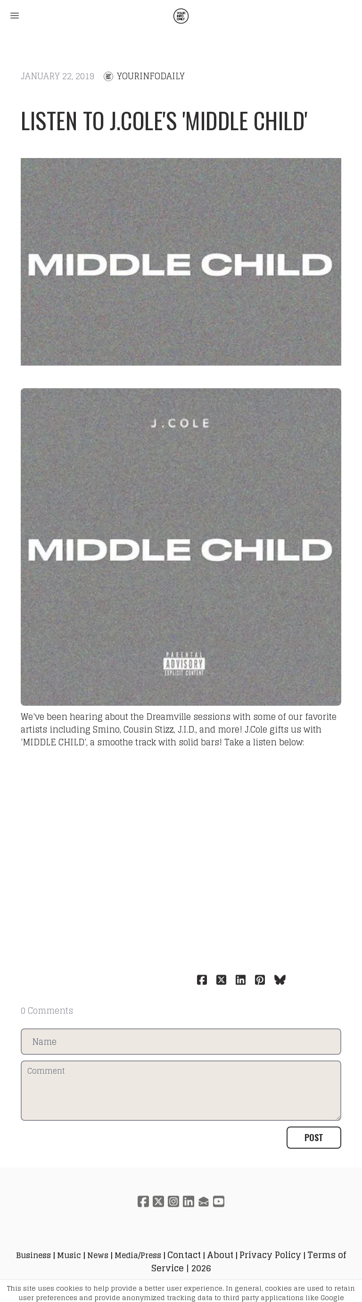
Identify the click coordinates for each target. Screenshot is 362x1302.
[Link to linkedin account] (188, 1201)
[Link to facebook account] (143, 1201)
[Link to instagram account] (173, 1201)
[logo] (181, 16)
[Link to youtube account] (218, 1201)
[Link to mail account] (203, 1201)
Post (313, 1137)
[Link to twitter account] (158, 1201)
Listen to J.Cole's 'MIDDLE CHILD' (164, 120)
